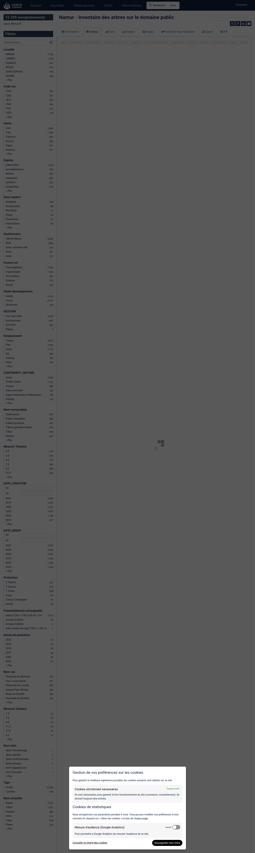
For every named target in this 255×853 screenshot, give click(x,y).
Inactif (168, 827)
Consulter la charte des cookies (90, 842)
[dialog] (127, 808)
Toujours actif (173, 788)
